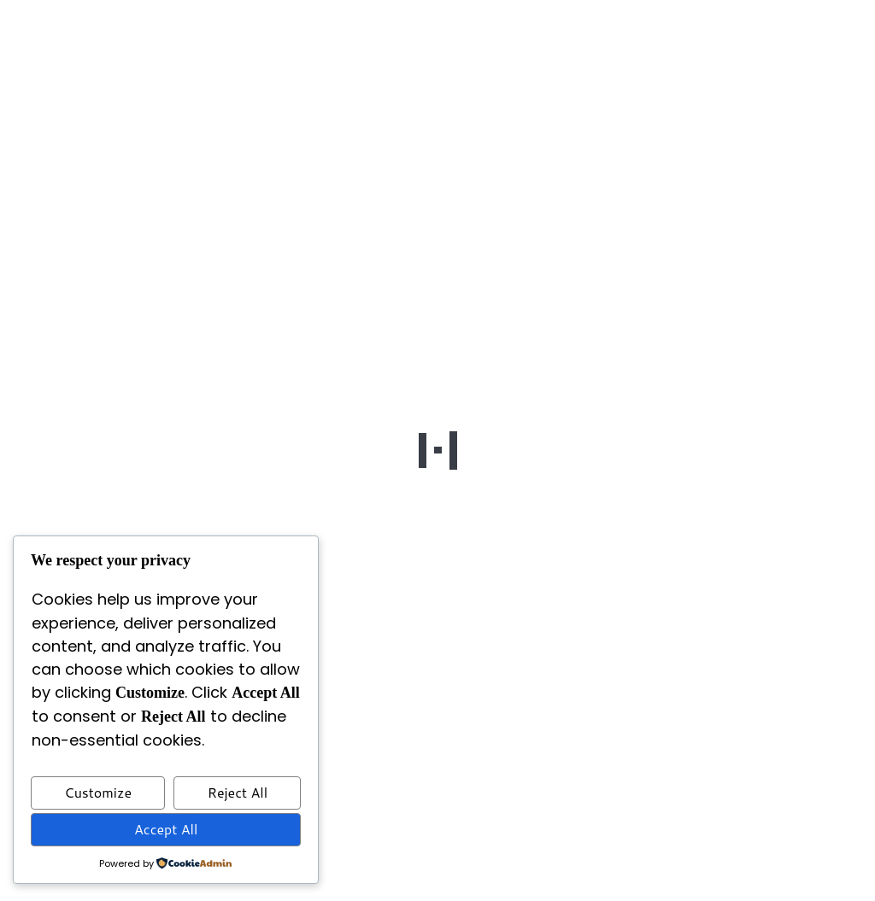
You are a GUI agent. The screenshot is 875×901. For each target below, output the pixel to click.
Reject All (237, 792)
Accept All (165, 829)
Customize (98, 792)
